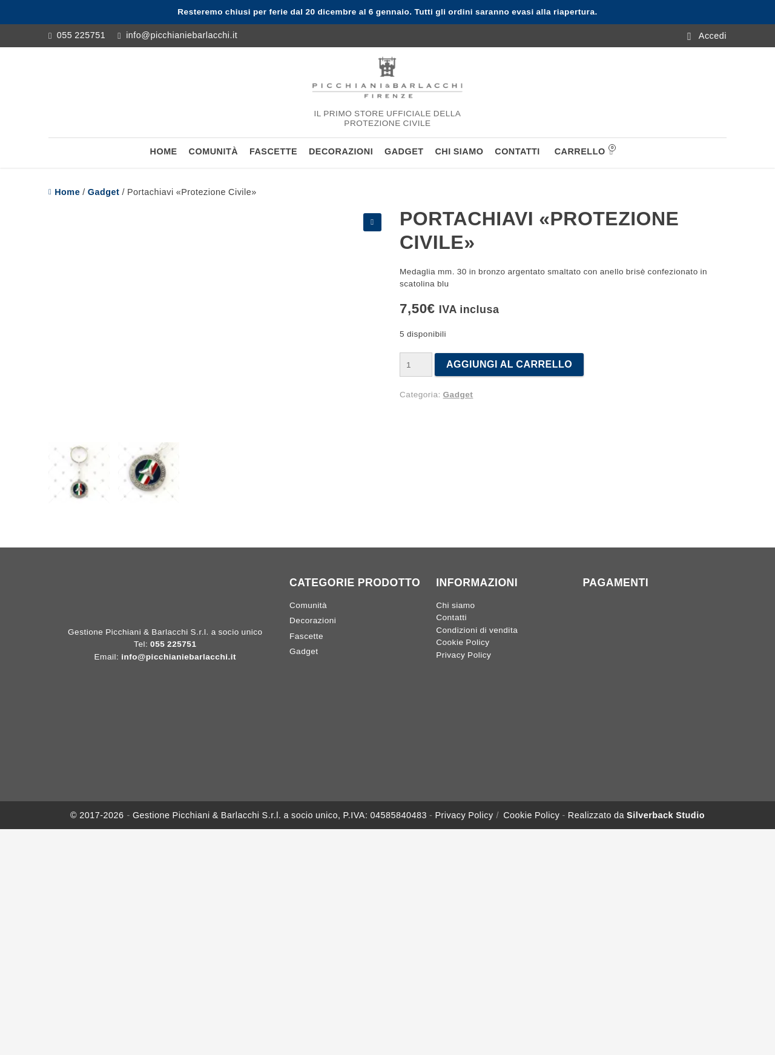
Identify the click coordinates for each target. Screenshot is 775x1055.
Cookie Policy (462, 642)
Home (163, 151)
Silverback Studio (666, 815)
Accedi (713, 35)
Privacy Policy (463, 655)
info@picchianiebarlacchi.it (181, 35)
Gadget (404, 151)
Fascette (273, 151)
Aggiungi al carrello (509, 364)
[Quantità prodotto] (416, 364)
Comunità (214, 151)
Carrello (584, 150)
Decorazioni (341, 151)
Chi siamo (459, 151)
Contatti (517, 151)
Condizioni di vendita (477, 630)
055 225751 (81, 35)
